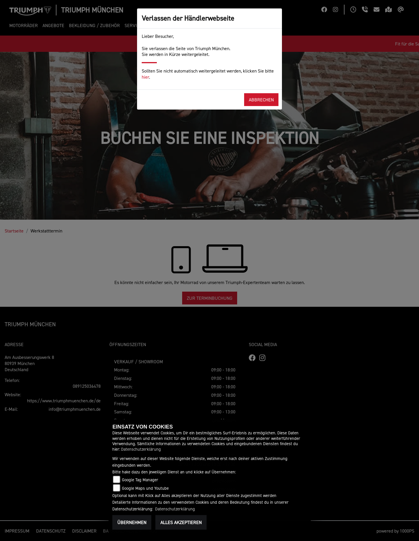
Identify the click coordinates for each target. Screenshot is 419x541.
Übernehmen (131, 522)
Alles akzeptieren (181, 522)
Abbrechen (261, 100)
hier (145, 77)
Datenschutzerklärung (141, 449)
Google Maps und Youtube (145, 488)
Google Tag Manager (140, 479)
